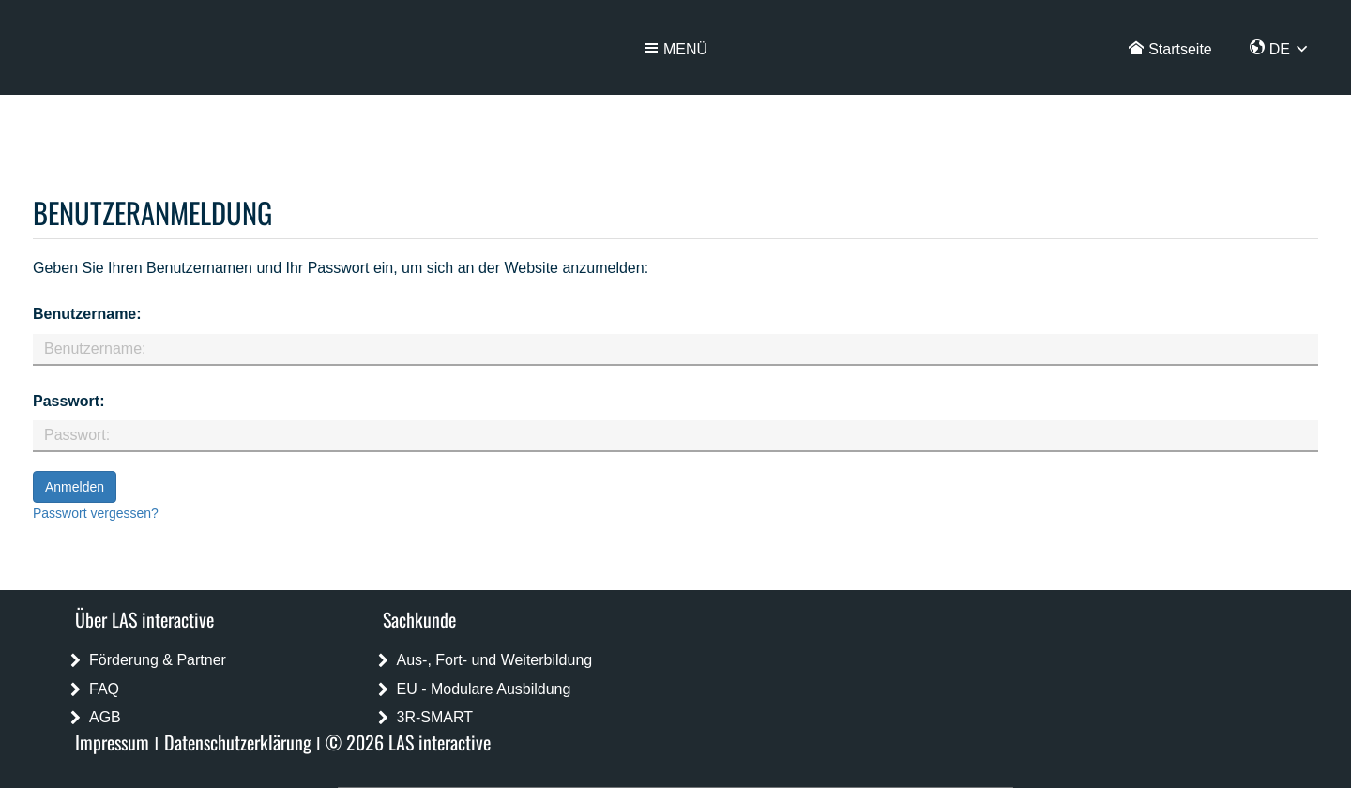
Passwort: (68, 401)
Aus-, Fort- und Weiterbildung (495, 660)
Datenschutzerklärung (237, 742)
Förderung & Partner (157, 660)
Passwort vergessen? (96, 513)
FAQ (104, 689)
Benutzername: (87, 314)
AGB (105, 717)
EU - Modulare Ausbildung (484, 689)
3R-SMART (435, 717)
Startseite (1180, 49)
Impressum (112, 742)
